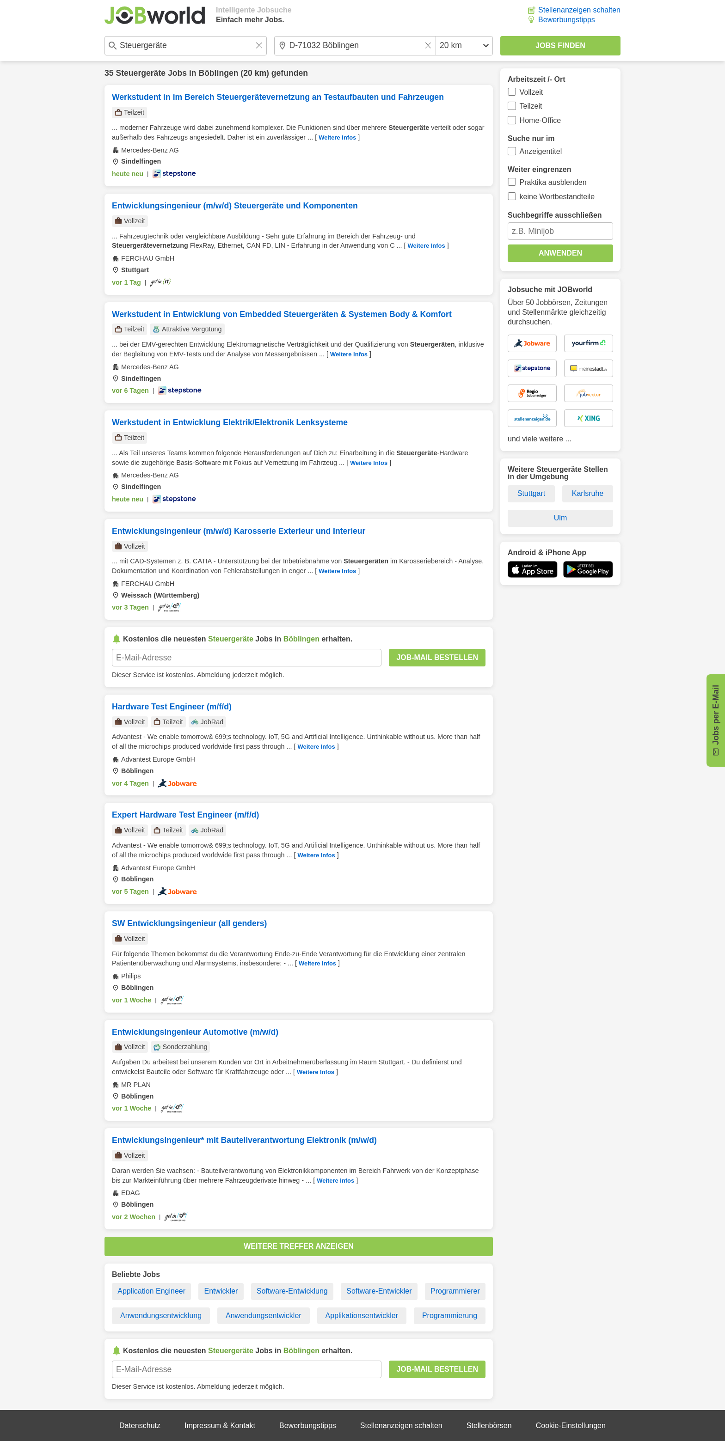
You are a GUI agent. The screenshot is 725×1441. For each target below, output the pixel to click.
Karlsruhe (587, 493)
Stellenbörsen (489, 1425)
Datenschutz (139, 1425)
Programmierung (449, 1315)
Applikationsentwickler (362, 1315)
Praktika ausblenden (553, 182)
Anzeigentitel (541, 151)
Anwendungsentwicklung (161, 1315)
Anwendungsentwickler (263, 1315)
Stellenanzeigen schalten (579, 10)
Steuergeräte (141, 73)
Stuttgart (531, 493)
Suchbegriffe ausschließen (555, 215)
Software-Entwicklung (292, 1291)
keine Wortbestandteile (557, 197)
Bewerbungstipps (566, 20)
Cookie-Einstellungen (571, 1425)
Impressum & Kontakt (219, 1425)
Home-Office (540, 120)
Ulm (560, 518)
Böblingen (218, 73)
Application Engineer (151, 1291)
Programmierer (455, 1291)
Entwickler (221, 1291)
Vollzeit (531, 92)
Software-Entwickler (379, 1291)
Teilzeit (531, 106)
